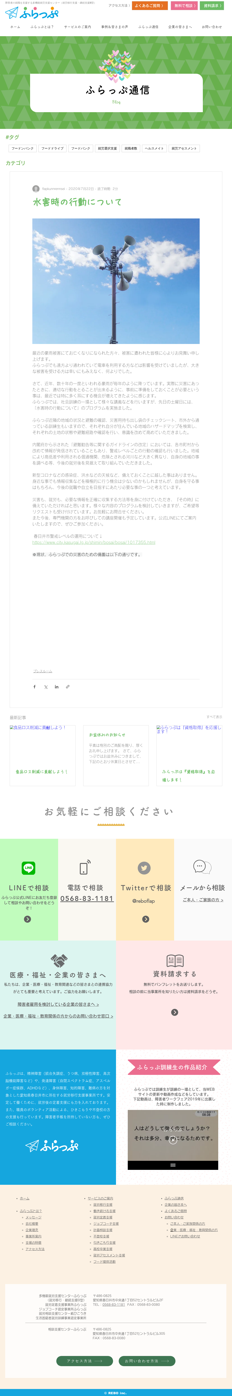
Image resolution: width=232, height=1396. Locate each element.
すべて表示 (214, 716)
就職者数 (131, 148)
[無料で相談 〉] (184, 5)
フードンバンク (23, 148)
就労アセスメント (184, 148)
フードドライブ (52, 148)
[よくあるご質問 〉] (150, 5)
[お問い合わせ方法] (147, 1361)
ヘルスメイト (154, 148)
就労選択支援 (107, 148)
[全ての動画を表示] (173, 1165)
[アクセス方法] (84, 1361)
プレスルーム (42, 671)
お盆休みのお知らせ (107, 735)
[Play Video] (173, 1140)
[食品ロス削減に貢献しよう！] (42, 743)
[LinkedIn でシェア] (56, 687)
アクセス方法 (35, 1249)
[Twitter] (144, 868)
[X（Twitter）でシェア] (45, 687)
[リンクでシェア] (68, 687)
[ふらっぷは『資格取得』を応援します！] (189, 743)
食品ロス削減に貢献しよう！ (41, 772)
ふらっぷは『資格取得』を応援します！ (188, 776)
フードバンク (80, 148)
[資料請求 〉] (212, 5)
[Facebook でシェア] (34, 687)
